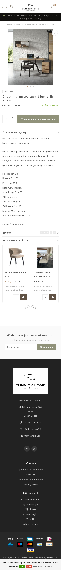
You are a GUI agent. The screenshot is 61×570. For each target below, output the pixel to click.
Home (9, 25)
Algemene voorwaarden (30, 479)
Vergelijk (30, 519)
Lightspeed (51, 558)
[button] (27, 86)
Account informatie (30, 499)
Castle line (9, 91)
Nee (29, 566)
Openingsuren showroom (30, 469)
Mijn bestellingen (30, 504)
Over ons (30, 474)
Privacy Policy (31, 484)
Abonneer (47, 347)
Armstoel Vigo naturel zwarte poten (42, 276)
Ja (22, 566)
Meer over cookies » (42, 566)
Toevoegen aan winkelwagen (38, 119)
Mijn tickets (30, 509)
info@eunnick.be (32, 435)
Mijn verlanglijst (30, 514)
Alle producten (30, 524)
